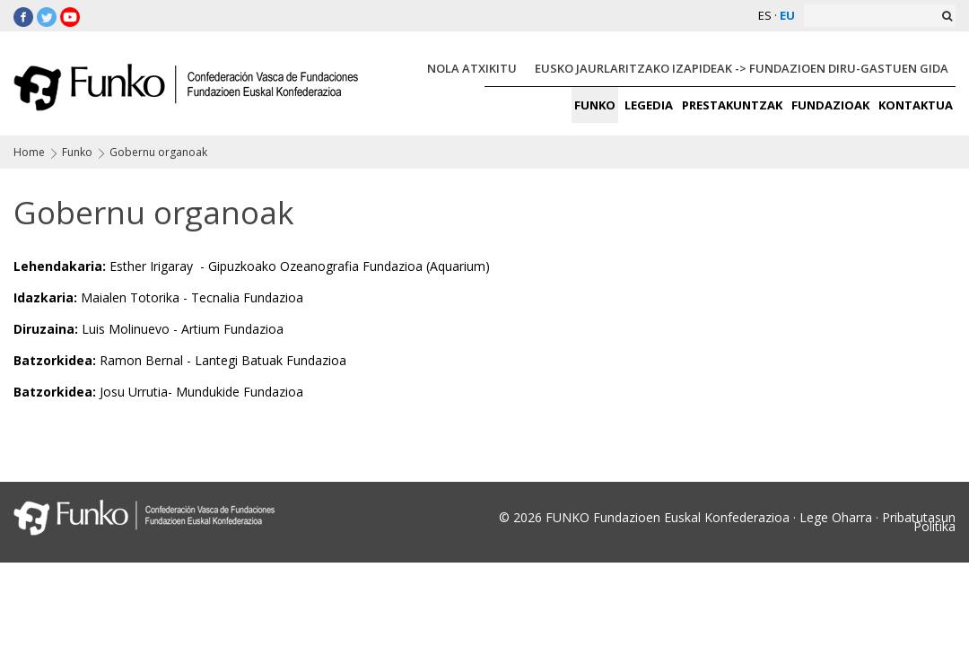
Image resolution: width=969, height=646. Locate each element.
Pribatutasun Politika (919, 522)
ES (765, 15)
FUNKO (594, 105)
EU (787, 15)
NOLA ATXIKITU (472, 68)
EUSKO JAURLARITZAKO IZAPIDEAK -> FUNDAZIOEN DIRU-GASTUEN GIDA (741, 68)
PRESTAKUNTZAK (732, 105)
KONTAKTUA (915, 105)
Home (29, 152)
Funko (77, 152)
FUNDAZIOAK (830, 105)
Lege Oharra (835, 517)
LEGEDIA (648, 105)
